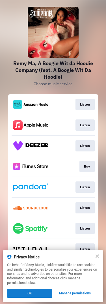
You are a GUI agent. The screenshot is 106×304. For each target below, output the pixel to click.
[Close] (97, 256)
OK (29, 293)
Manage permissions (75, 293)
